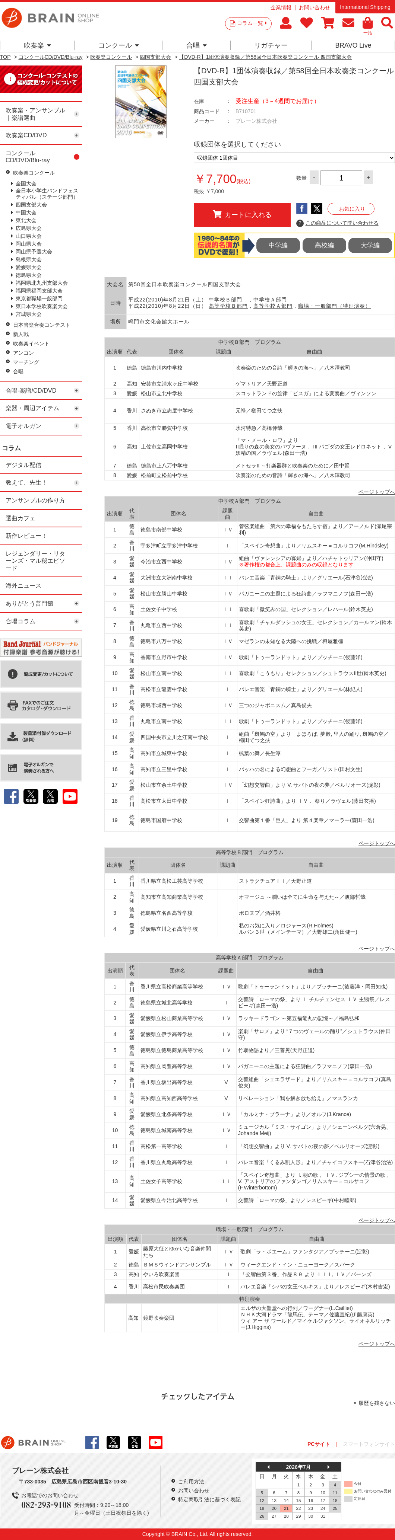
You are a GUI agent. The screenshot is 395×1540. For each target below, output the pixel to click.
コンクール (118, 45)
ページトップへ (376, 492)
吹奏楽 (37, 45)
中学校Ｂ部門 (225, 300)
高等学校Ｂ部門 (228, 306)
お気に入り (352, 209)
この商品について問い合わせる (337, 223)
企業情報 (281, 7)
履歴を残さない (376, 1403)
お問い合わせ (314, 7)
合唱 (196, 45)
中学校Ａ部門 (270, 300)
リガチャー (271, 45)
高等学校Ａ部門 (273, 306)
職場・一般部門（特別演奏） (334, 306)
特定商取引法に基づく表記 (209, 1499)
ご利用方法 (191, 1482)
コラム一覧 (252, 23)
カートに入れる (242, 214)
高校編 (324, 245)
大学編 (370, 245)
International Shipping (365, 7)
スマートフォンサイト (369, 1444)
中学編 (278, 245)
